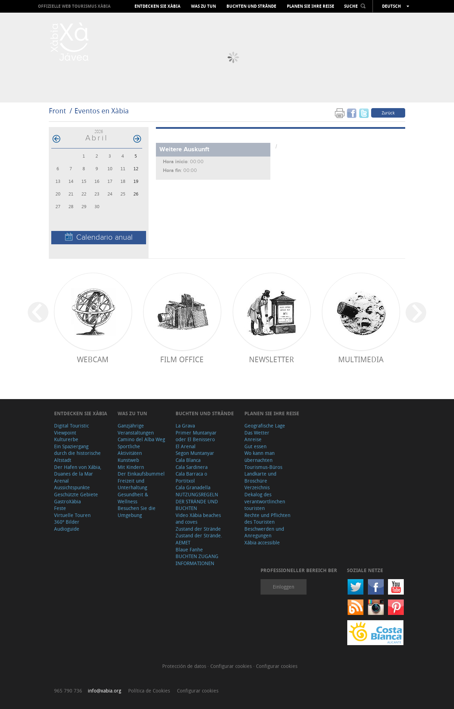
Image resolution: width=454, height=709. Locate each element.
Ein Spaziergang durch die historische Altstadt (77, 453)
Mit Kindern (131, 467)
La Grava (185, 425)
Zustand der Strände (198, 528)
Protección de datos (185, 666)
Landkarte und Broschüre (260, 477)
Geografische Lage (264, 425)
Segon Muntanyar (195, 453)
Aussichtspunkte (72, 487)
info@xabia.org (104, 690)
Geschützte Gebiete (76, 494)
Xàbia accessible (262, 542)
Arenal (61, 480)
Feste (60, 508)
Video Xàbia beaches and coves (198, 518)
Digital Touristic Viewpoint (71, 429)
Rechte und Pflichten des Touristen (267, 518)
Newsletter (271, 359)
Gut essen (255, 446)
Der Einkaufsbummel (141, 473)
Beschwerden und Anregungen (264, 532)
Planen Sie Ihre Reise (310, 6)
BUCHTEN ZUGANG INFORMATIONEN (197, 559)
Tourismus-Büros (263, 467)
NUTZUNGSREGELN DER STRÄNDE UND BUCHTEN (197, 501)
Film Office (182, 359)
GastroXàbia (67, 501)
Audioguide (66, 528)
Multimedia (360, 359)
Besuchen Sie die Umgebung (137, 511)
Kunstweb (128, 460)
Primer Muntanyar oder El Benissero (196, 436)
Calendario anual (99, 237)
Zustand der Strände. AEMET (199, 539)
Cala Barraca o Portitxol (191, 477)
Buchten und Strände (251, 6)
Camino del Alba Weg (141, 439)
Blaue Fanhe (189, 549)
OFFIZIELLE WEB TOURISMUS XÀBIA (74, 6)
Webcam (92, 359)
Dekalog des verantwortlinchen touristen (264, 501)
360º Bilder (66, 521)
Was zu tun (203, 6)
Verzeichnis (257, 487)
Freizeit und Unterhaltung (132, 484)
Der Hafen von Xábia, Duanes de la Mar (77, 470)
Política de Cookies (149, 690)
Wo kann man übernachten (259, 456)
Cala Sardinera (192, 467)
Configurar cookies (231, 666)
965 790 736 (68, 690)
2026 (98, 131)
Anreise (253, 439)
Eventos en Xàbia (101, 110)
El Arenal (186, 446)
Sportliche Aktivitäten (130, 450)
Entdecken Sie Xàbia (157, 6)
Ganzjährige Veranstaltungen (136, 429)
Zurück (388, 112)
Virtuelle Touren (72, 515)
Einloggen (283, 586)
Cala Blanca (188, 460)
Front (57, 110)
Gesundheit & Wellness (133, 498)
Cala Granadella (193, 487)
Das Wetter (256, 432)
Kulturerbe (66, 439)
